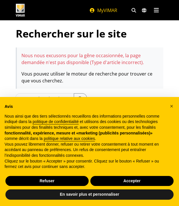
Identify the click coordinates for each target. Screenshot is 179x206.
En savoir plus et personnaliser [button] (89, 194)
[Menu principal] (156, 10)
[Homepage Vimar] (20, 10)
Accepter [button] (132, 181)
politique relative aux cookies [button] (69, 138)
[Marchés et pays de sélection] (144, 10)
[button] (171, 106)
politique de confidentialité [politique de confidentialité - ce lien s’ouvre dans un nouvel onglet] (56, 121)
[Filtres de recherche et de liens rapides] (134, 10)
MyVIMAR (103, 10)
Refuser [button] (46, 181)
